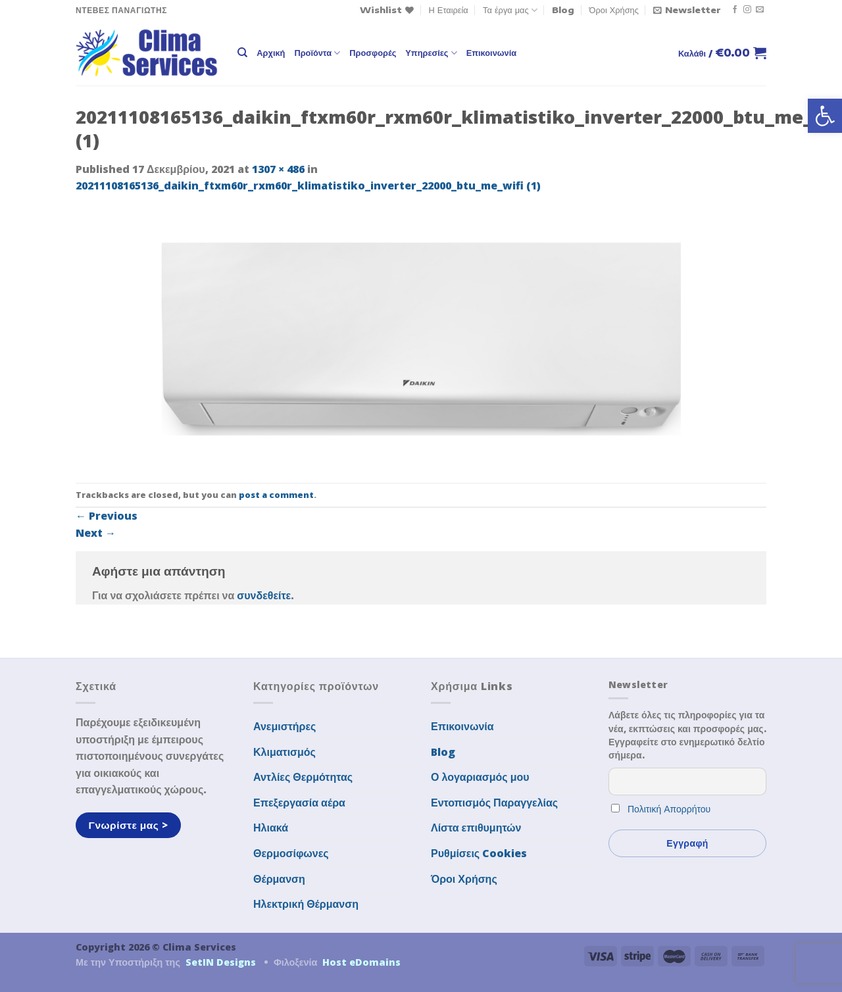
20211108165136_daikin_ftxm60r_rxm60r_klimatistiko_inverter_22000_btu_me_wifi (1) (308, 185)
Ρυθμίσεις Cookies (479, 853)
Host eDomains (361, 962)
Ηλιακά (270, 827)
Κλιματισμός (284, 752)
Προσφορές (372, 52)
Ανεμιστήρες (284, 726)
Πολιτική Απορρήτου (669, 809)
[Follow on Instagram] (747, 9)
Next (96, 533)
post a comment (276, 495)
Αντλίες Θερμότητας (303, 777)
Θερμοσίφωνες (291, 853)
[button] (825, 116)
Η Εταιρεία (448, 10)
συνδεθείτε (264, 595)
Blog (563, 10)
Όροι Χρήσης (614, 10)
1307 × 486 (278, 169)
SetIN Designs (221, 962)
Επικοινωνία (491, 52)
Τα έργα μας (510, 10)
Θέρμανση (279, 879)
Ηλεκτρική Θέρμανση (306, 904)
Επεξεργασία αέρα (299, 802)
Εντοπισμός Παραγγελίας (494, 802)
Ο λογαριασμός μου (480, 777)
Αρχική (271, 52)
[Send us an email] (760, 9)
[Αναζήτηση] (242, 52)
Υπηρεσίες (431, 53)
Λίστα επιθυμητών (476, 827)
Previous (106, 515)
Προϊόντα (317, 53)
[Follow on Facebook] (735, 9)
